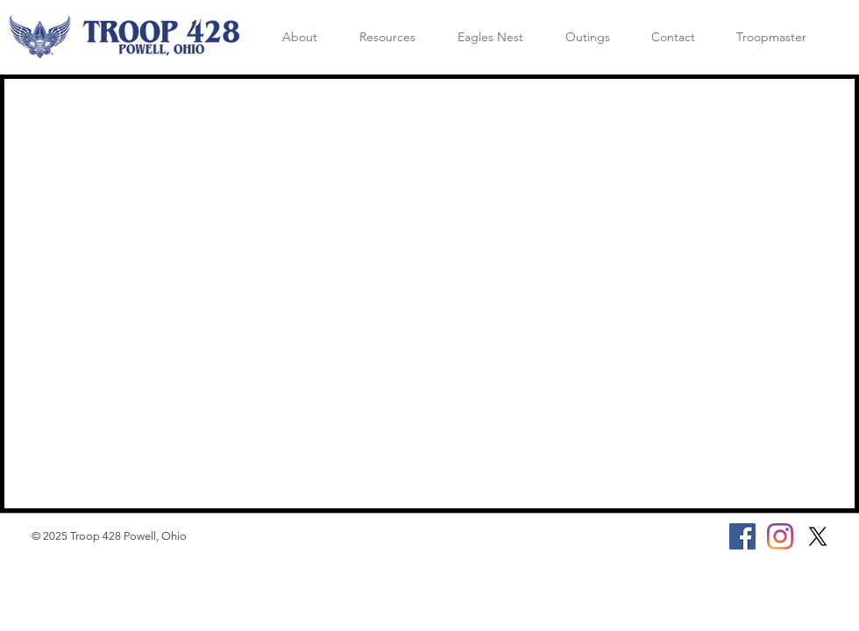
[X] (818, 536)
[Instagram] (780, 536)
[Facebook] (742, 536)
